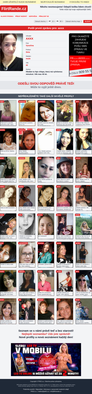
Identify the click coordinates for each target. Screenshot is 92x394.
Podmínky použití (28, 389)
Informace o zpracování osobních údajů (56, 389)
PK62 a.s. (34, 391)
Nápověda (33, 16)
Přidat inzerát (21, 16)
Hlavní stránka (7, 16)
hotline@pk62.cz (43, 391)
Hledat (88, 21)
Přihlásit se (44, 16)
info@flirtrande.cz (55, 391)
